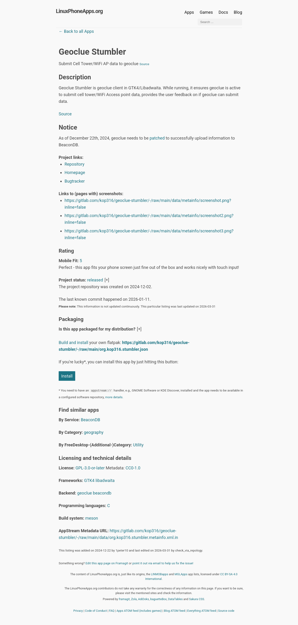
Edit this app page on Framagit (106, 563)
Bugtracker (74, 181)
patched (157, 138)
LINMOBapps (159, 574)
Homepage (74, 172)
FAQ (112, 610)
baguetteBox (158, 599)
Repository (74, 164)
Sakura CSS (196, 599)
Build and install (73, 342)
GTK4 (89, 480)
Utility (138, 444)
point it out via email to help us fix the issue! (162, 563)
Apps (189, 12)
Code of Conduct (96, 610)
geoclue (84, 493)
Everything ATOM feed (201, 610)
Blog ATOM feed (174, 610)
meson (91, 518)
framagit (124, 599)
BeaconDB (90, 419)
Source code (226, 610)
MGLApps (181, 574)
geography (93, 432)
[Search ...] (220, 22)
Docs (224, 12)
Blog (238, 12)
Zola (134, 599)
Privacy (78, 610)
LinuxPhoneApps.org (79, 11)
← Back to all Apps (76, 31)
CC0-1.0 (132, 467)
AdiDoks (143, 599)
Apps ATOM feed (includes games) (139, 610)
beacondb (102, 493)
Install (67, 376)
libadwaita (105, 480)
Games (206, 12)
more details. (114, 397)
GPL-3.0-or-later (90, 467)
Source (144, 64)
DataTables (175, 599)
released (95, 279)
